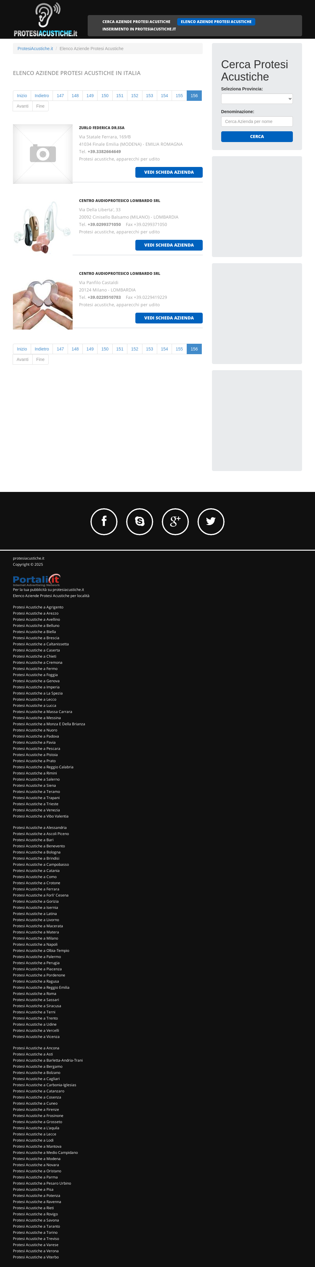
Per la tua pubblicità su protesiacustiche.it (48, 589)
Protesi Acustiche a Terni (34, 1012)
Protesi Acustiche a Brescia (36, 637)
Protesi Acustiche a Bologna (37, 852)
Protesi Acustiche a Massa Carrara (42, 711)
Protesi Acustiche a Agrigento (38, 607)
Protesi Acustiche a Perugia (36, 962)
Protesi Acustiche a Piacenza (37, 969)
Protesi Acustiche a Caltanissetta (41, 644)
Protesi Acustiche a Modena (37, 1158)
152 (134, 95)
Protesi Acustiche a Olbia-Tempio (41, 950)
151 (119, 95)
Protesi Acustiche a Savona (36, 1220)
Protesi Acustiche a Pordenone (39, 975)
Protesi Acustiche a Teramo (36, 791)
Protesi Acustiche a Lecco (34, 699)
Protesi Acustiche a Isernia (35, 907)
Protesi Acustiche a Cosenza (37, 1097)
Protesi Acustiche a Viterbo (36, 1257)
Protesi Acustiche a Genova (36, 680)
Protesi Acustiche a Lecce (34, 1134)
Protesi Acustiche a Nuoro (35, 730)
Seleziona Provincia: (242, 88)
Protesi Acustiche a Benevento (39, 846)
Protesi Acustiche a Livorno (36, 919)
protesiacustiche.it (28, 558)
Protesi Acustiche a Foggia (35, 674)
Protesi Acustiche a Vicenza (36, 1036)
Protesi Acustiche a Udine (35, 1024)
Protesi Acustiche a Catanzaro (38, 1091)
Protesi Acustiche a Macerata (38, 925)
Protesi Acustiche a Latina (35, 913)
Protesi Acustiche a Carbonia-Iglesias (44, 1084)
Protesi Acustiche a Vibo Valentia (41, 816)
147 (60, 95)
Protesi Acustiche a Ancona (36, 1048)
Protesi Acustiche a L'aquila (36, 1127)
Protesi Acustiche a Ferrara (36, 889)
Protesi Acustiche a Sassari (36, 999)
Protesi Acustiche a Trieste (35, 803)
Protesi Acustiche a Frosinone (38, 1115)
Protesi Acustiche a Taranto (36, 1226)
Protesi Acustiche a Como (35, 876)
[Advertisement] (267, 203)
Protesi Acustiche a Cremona (37, 662)
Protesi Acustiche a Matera (36, 932)
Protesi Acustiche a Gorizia (36, 901)
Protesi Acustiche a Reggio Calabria (43, 767)
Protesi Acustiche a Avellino (36, 619)
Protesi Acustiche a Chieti (34, 656)
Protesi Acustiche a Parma (35, 1177)
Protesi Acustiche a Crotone (36, 882)
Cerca (257, 136)
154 (164, 95)
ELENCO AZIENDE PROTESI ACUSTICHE (216, 21)
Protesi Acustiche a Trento (35, 1018)
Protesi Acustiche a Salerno (36, 779)
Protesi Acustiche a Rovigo (35, 1214)
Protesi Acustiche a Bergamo (37, 1066)
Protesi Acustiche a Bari (33, 839)
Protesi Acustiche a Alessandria (40, 827)
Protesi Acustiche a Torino (35, 1232)
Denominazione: (237, 111)
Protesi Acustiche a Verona (36, 1250)
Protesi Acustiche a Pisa (33, 1189)
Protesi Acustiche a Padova (36, 736)
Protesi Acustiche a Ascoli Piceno (41, 833)
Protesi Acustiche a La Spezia (38, 693)
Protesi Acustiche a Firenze (36, 1109)
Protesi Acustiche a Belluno (36, 625)
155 (179, 95)
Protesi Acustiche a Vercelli (36, 1030)
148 (75, 95)
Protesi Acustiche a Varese (35, 1244)
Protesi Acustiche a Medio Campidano (45, 1152)
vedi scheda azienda (169, 172)
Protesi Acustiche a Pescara (36, 748)
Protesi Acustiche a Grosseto (37, 1121)
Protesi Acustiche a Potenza (36, 1195)
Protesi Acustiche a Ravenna (37, 1201)
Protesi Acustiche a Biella (34, 631)
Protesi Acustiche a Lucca (34, 705)
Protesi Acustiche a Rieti (33, 1207)
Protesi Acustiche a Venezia (36, 810)
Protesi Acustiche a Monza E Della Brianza (49, 724)
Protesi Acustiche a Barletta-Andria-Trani (48, 1060)
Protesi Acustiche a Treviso (36, 1238)
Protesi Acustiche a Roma (34, 993)
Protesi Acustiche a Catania (36, 870)
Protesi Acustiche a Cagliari (36, 1078)
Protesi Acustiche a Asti (33, 1054)
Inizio (22, 95)
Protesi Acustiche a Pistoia (35, 754)
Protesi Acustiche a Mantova (37, 1146)
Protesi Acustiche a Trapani (36, 797)
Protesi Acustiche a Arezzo (35, 613)
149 (90, 95)
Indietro (42, 95)
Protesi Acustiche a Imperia (36, 687)
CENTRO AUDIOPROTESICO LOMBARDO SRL (119, 200)
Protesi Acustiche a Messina (37, 717)
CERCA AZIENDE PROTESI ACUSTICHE (136, 21)
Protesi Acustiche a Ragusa (36, 981)
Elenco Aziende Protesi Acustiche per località (51, 595)
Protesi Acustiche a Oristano (37, 1171)
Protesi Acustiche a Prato (34, 760)
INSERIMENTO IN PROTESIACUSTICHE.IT (139, 29)
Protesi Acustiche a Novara (36, 1164)
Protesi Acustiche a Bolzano (36, 1072)
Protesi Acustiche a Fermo (35, 668)
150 (104, 95)
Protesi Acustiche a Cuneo (35, 1103)
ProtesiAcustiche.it (35, 48)
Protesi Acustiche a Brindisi (36, 858)
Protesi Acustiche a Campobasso (41, 864)
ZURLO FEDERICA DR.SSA (102, 127)
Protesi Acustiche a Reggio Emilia (41, 987)
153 (149, 95)
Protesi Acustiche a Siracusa (37, 1005)
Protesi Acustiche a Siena (34, 785)
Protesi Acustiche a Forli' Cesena (41, 895)
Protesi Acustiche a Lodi (33, 1140)
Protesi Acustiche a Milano (35, 938)
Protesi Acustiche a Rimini (35, 773)
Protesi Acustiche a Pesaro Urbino (42, 1183)
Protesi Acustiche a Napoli (35, 944)
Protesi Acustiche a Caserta (36, 650)
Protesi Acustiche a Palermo (37, 956)
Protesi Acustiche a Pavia (34, 742)
